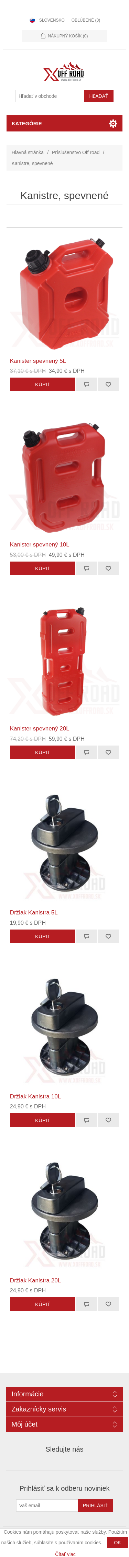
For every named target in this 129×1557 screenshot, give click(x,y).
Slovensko (52, 20)
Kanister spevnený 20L (39, 728)
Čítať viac (65, 1554)
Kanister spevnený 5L (38, 361)
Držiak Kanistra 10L (35, 1096)
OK (117, 1542)
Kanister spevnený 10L (39, 544)
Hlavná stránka (28, 152)
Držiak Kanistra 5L (34, 912)
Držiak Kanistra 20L (35, 1280)
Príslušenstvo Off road (75, 152)
